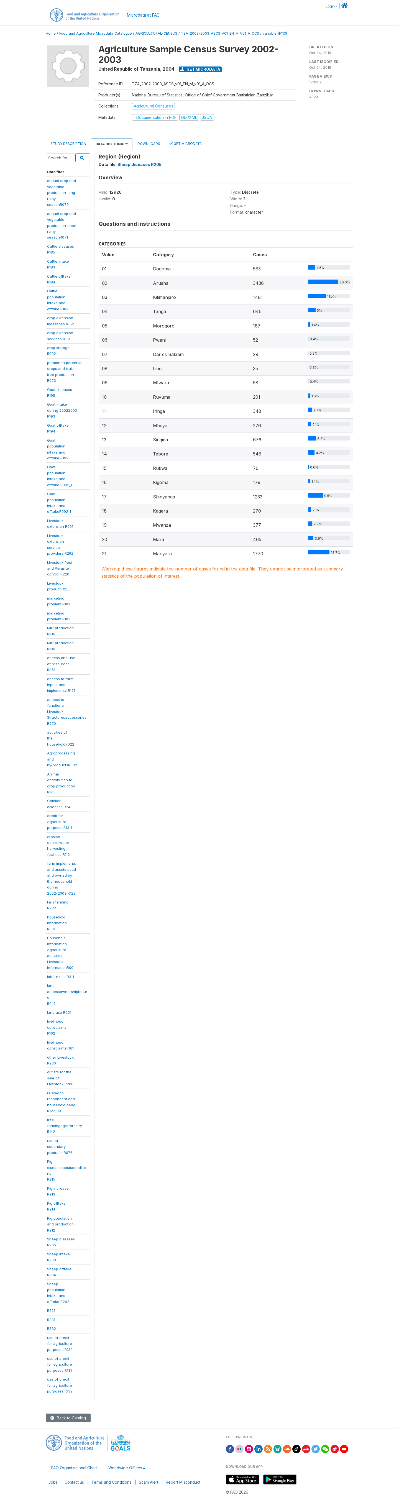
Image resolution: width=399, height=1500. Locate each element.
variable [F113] (275, 33)
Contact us (74, 1482)
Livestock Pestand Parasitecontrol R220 (59, 568)
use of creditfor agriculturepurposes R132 (60, 1385)
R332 (51, 1328)
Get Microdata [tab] (186, 143)
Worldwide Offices (125, 1467)
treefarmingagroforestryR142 (64, 1126)
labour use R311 (60, 976)
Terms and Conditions (111, 1482)
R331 (51, 1319)
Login (330, 6)
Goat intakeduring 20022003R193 (62, 410)
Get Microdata (200, 69)
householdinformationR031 (57, 923)
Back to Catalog (68, 1417)
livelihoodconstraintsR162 (56, 1027)
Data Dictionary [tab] (112, 144)
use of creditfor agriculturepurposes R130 (60, 1343)
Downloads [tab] (148, 144)
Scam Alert (148, 1482)
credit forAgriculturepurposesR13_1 (59, 821)
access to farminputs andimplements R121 (61, 685)
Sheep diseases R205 (139, 164)
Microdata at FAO (143, 15)
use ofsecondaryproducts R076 (60, 1146)
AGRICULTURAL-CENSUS (156, 33)
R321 (51, 1310)
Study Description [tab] (68, 144)
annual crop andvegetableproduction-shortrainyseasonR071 (61, 225)
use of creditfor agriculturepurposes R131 (59, 1364)
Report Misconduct (183, 1482)
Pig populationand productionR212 (60, 1224)
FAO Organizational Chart (74, 1467)
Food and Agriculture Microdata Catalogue (95, 33)
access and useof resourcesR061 (61, 664)
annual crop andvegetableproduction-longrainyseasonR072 (61, 192)
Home (51, 33)
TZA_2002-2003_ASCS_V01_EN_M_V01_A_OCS (220, 33)
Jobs (53, 1482)
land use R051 (59, 1012)
